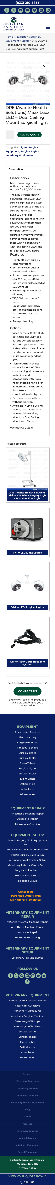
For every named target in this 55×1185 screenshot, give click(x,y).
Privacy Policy (27, 1169)
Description (16, 169)
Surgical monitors (27, 744)
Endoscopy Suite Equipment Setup (28, 851)
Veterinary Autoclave (27, 1007)
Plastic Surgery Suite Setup (27, 856)
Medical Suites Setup (27, 877)
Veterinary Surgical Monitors (27, 1018)
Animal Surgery (27, 1139)
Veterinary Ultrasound (27, 1012)
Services (27, 1076)
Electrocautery (27, 739)
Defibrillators (27, 785)
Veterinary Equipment (19, 155)
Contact (27, 1125)
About (27, 1118)
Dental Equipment (27, 1154)
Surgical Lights (30, 151)
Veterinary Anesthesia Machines (27, 1002)
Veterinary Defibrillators (27, 1028)
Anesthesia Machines (27, 733)
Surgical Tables (28, 775)
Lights (23, 147)
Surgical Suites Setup (27, 872)
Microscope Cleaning (27, 826)
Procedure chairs (27, 749)
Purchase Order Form (27, 897)
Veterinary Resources (27, 1083)
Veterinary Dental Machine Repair (27, 923)
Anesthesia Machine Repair (27, 815)
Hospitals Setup (27, 882)
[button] (48, 29)
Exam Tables (27, 765)
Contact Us (27, 692)
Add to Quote (29, 134)
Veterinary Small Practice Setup (27, 861)
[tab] (27, 169)
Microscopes (27, 796)
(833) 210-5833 (27, 3)
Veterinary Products (27, 1097)
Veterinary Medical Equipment (27, 1104)
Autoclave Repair (27, 820)
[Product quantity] (10, 134)
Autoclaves (27, 790)
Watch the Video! (21, 428)
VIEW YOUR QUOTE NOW (27, 1176)
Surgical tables (27, 759)
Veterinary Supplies (27, 1132)
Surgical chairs (27, 754)
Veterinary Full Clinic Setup (28, 959)
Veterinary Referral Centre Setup (27, 867)
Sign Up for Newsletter (27, 901)
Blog (27, 1111)
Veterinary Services (27, 1090)
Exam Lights (27, 780)
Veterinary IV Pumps (27, 1023)
